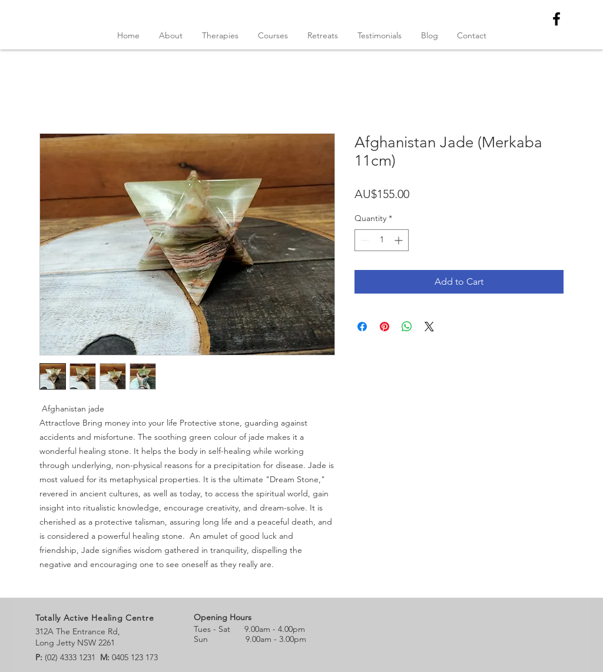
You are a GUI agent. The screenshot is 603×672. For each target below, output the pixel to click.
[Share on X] (429, 326)
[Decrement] (363, 240)
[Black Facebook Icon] (556, 19)
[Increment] (399, 240)
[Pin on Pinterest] (384, 326)
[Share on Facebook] (362, 326)
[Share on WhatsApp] (407, 326)
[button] (272, 36)
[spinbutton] (381, 240)
